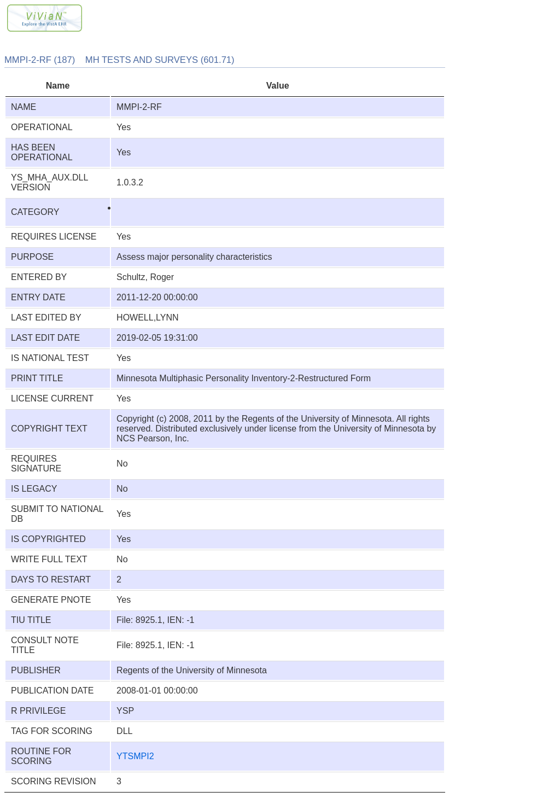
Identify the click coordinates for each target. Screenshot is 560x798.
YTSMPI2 (135, 756)
